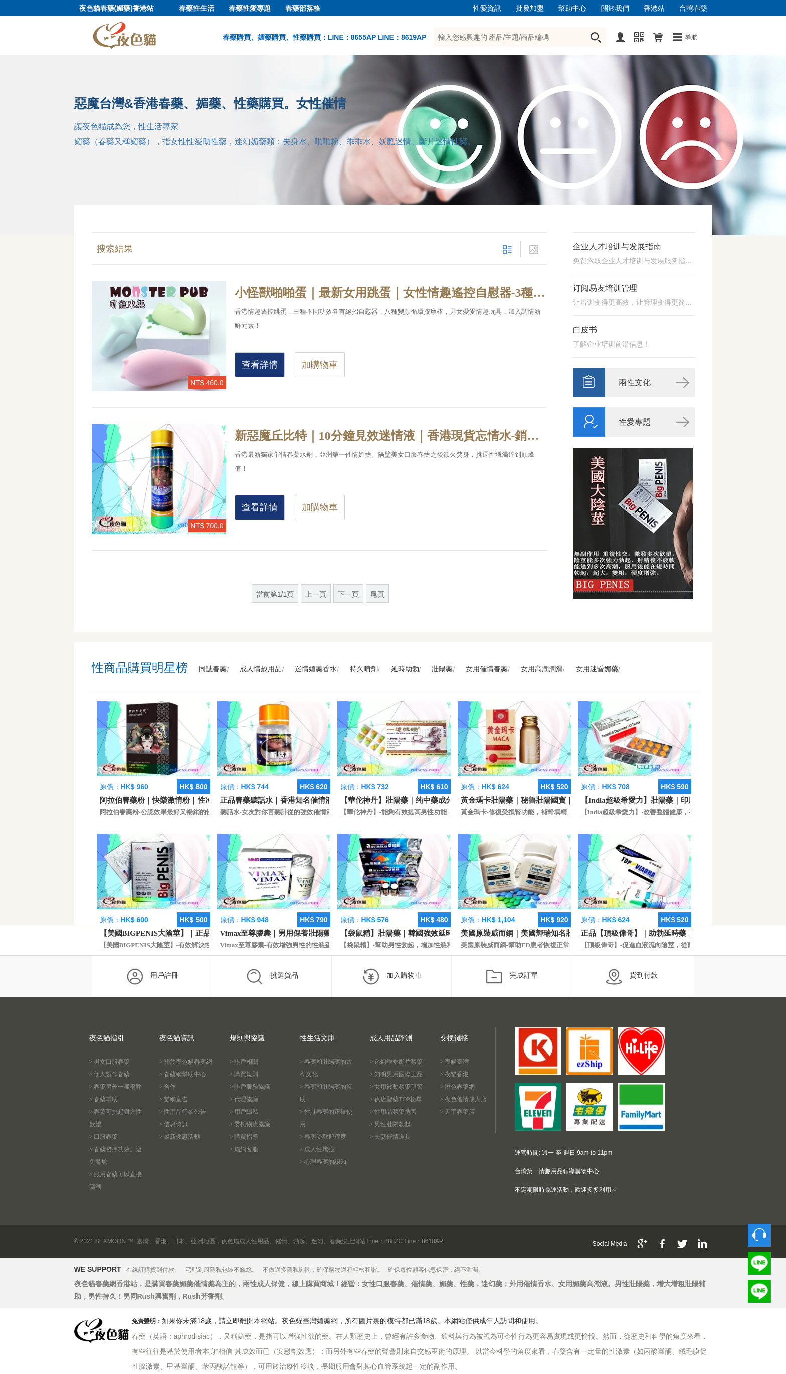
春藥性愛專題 (250, 8)
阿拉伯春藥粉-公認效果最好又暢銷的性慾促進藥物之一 (179, 812)
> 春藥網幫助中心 (183, 1074)
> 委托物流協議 (250, 1124)
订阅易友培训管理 (605, 288)
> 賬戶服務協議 (250, 1086)
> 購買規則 (244, 1074)
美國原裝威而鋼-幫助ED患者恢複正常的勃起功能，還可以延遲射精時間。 (567, 945)
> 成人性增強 (317, 1149)
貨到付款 (631, 976)
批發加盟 (530, 8)
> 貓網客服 (244, 1149)
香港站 (654, 8)
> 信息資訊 (173, 1124)
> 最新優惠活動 (180, 1136)
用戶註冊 (152, 976)
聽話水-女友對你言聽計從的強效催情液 (276, 812)
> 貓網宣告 (173, 1099)
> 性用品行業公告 (183, 1111)
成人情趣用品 (261, 669)
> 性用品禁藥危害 (393, 1111)
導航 (691, 37)
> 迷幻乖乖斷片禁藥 (396, 1061)
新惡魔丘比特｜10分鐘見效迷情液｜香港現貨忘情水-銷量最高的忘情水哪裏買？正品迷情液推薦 (391, 435)
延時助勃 (405, 669)
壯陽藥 (442, 669)
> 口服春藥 (103, 1136)
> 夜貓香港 (454, 1074)
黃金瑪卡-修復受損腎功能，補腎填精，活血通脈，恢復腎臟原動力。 (559, 812)
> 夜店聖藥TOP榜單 (396, 1099)
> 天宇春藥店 (457, 1111)
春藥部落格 (302, 8)
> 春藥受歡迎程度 (323, 1136)
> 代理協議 (244, 1099)
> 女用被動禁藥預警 (396, 1086)
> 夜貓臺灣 (454, 1061)
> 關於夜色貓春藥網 (186, 1061)
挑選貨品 (272, 976)
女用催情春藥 (487, 669)
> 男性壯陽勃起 (390, 1124)
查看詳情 (260, 365)
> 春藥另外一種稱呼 (115, 1086)
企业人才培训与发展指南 (617, 246)
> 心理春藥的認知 (323, 1161)
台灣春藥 (693, 8)
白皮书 (585, 329)
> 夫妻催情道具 (390, 1136)
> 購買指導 (244, 1136)
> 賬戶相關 (244, 1061)
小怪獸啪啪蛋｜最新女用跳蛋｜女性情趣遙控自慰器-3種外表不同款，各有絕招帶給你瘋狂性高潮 (391, 292)
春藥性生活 (196, 8)
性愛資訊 (487, 8)
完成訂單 (511, 976)
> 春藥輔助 (103, 1099)
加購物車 (320, 365)
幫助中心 (572, 8)
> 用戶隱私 (244, 1111)
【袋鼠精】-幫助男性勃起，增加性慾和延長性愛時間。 (419, 945)
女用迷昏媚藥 (597, 669)
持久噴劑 (364, 669)
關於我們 (615, 8)
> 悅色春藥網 (457, 1086)
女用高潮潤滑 (542, 669)
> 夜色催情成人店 (463, 1099)
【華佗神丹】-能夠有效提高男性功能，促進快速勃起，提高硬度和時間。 (445, 812)
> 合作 (167, 1086)
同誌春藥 (213, 669)
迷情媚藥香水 (316, 669)
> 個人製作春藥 (109, 1074)
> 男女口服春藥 (109, 1061)
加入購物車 (392, 976)
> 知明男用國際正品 (396, 1074)
